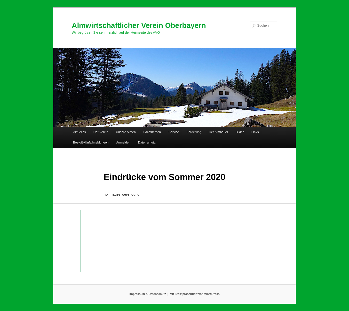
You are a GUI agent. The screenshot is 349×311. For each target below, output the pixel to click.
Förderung (194, 132)
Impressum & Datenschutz (147, 294)
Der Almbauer (218, 132)
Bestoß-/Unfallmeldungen (91, 142)
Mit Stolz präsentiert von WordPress (195, 294)
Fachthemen (152, 132)
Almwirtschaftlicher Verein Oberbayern (139, 25)
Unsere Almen (126, 132)
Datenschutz (146, 142)
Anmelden (123, 142)
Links (255, 132)
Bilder (240, 132)
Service (173, 132)
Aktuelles (79, 132)
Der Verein (100, 132)
